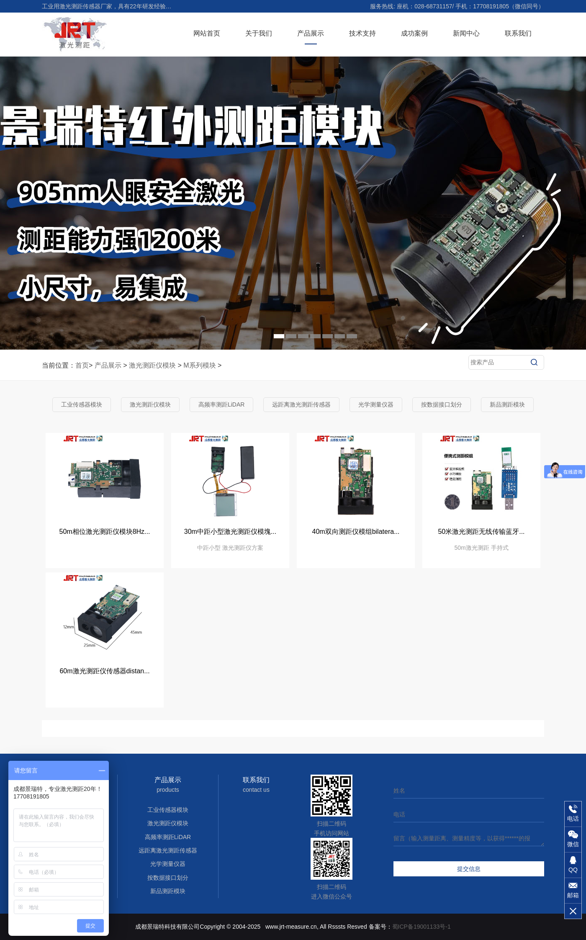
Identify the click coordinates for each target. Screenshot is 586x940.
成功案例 (414, 33)
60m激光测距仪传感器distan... (104, 671)
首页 (82, 365)
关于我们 (258, 33)
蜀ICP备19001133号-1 (421, 926)
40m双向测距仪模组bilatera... (356, 531)
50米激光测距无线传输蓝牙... (481, 531)
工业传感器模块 (81, 404)
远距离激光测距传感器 (301, 404)
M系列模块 (199, 365)
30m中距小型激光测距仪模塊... (230, 531)
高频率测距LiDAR (221, 404)
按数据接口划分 (441, 404)
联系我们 (518, 33)
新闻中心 (466, 33)
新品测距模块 (507, 404)
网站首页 (206, 33)
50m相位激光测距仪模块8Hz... (104, 531)
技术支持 (362, 33)
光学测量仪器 (375, 404)
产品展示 (310, 33)
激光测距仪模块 (152, 365)
